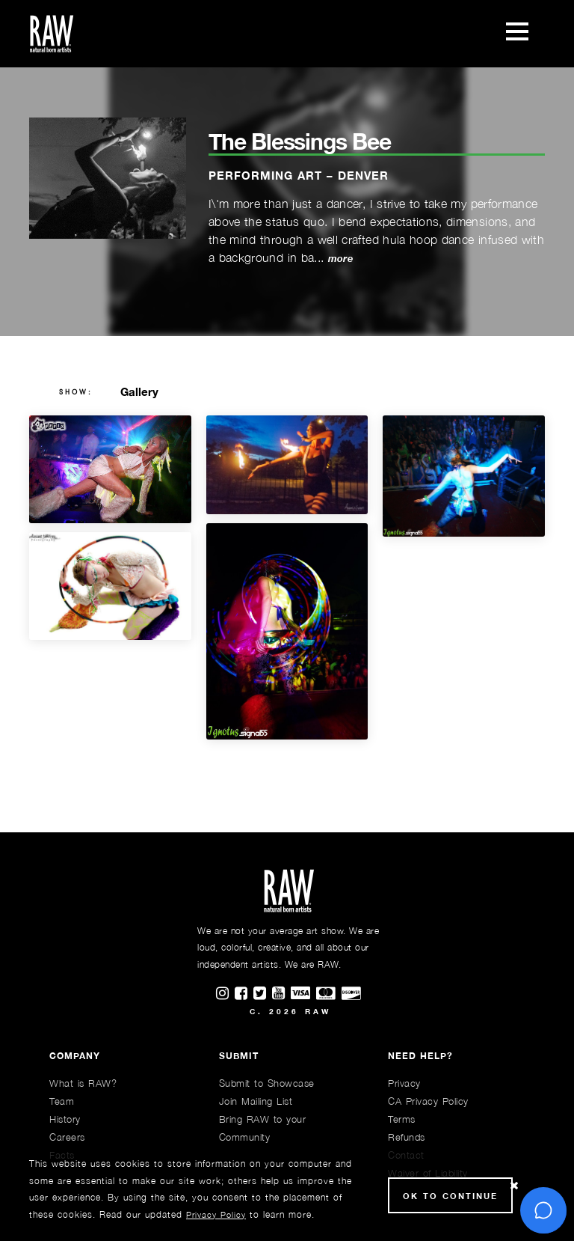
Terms (402, 1119)
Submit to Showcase (267, 1083)
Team (61, 1101)
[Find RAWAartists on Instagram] (225, 994)
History (65, 1119)
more (340, 258)
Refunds (406, 1137)
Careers (67, 1137)
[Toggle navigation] (517, 33)
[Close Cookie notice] (514, 1186)
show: (76, 392)
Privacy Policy (216, 1214)
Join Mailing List (256, 1101)
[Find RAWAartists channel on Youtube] (281, 994)
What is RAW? (83, 1083)
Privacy (404, 1083)
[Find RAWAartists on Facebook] (244, 994)
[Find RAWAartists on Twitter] (262, 994)
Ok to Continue (450, 1196)
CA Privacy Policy (428, 1101)
